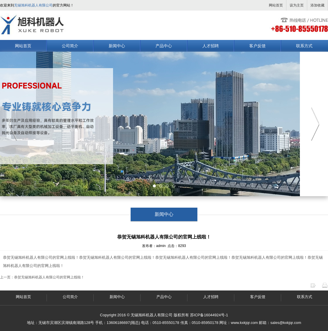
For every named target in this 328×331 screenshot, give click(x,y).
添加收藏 (317, 5)
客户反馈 (257, 45)
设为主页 (297, 5)
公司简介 (70, 45)
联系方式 (304, 45)
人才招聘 (210, 45)
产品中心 (164, 45)
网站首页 (276, 5)
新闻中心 (117, 45)
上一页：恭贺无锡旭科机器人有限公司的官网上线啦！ (42, 277)
